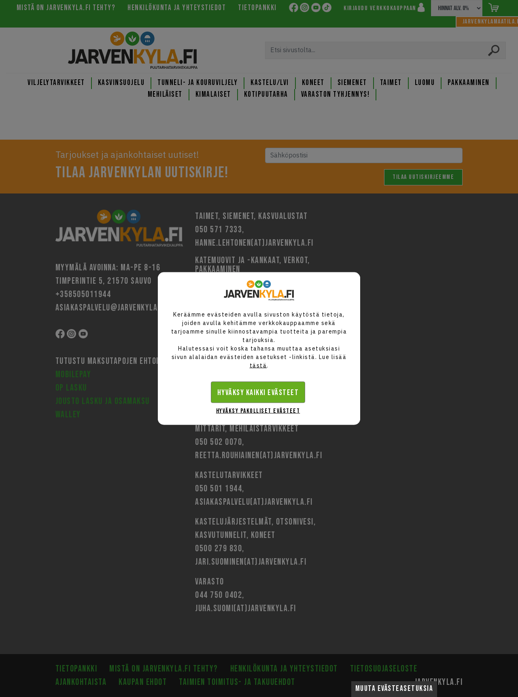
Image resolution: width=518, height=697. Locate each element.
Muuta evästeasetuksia (394, 688)
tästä (258, 365)
